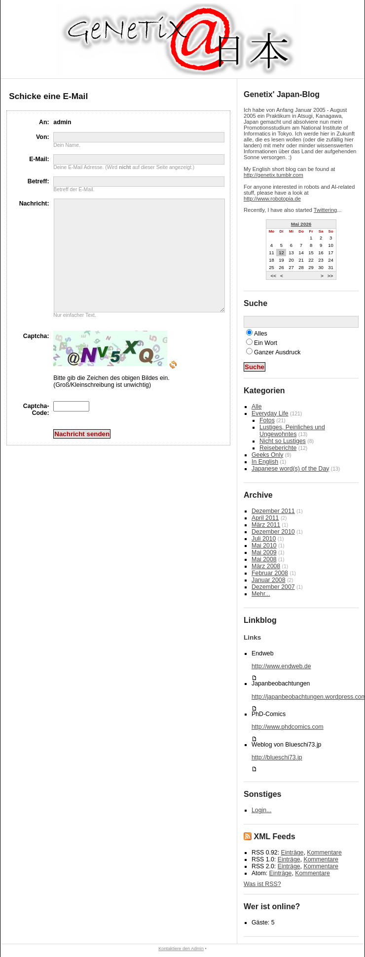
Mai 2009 (264, 552)
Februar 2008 (270, 573)
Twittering (325, 210)
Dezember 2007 (273, 586)
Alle (257, 406)
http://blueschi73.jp (277, 757)
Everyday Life (270, 413)
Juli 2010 (264, 538)
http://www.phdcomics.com (288, 726)
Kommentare (324, 852)
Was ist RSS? (262, 884)
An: (44, 122)
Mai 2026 (301, 224)
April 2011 (265, 517)
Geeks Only (267, 454)
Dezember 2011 (273, 511)
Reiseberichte (277, 447)
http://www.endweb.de (281, 666)
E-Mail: (39, 159)
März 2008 (266, 566)
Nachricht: (34, 203)
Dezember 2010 (273, 531)
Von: (42, 137)
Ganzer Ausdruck (277, 352)
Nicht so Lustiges (282, 441)
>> (330, 275)
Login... (261, 810)
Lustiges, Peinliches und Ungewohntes (292, 431)
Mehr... (261, 593)
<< (273, 275)
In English (265, 461)
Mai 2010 (264, 545)
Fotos (267, 420)
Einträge (292, 852)
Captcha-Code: (36, 432)
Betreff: (38, 181)
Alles (260, 333)
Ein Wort (265, 343)
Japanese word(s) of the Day (290, 468)
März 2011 (266, 524)
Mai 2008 (264, 559)
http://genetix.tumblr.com (273, 175)
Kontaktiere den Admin (181, 948)
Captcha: (36, 358)
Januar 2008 (268, 580)
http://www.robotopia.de (272, 199)
